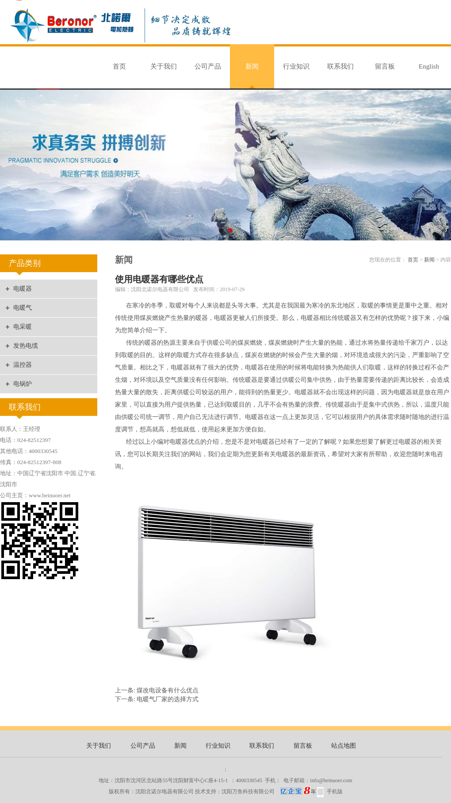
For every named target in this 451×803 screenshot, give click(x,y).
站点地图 (343, 745)
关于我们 (163, 66)
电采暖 (22, 326)
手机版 (335, 791)
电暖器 (22, 288)
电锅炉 (22, 383)
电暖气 (22, 307)
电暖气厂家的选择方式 (168, 699)
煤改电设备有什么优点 (168, 690)
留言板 (385, 66)
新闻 (252, 66)
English (429, 66)
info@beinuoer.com (331, 780)
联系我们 (340, 66)
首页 (119, 66)
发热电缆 (25, 345)
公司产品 (208, 66)
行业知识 (296, 66)
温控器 (22, 364)
